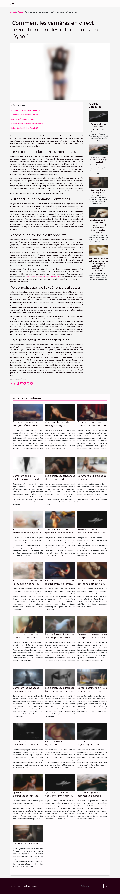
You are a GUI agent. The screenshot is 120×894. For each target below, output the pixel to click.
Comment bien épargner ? (98, 191)
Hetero (12, 886)
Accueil (13, 12)
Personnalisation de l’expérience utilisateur (27, 123)
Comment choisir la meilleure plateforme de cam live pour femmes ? (26, 479)
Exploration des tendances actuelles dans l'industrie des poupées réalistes (92, 532)
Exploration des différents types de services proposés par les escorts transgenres (60, 691)
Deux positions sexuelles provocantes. (98, 126)
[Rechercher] (91, 886)
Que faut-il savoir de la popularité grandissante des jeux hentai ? (58, 795)
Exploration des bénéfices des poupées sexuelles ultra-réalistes (59, 637)
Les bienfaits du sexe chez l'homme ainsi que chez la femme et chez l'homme (98, 226)
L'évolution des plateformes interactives (26, 110)
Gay (19, 886)
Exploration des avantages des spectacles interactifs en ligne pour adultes (92, 637)
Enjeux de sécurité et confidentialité (24, 128)
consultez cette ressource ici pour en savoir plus (43, 277)
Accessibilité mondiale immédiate (23, 119)
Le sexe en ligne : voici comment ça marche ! (98, 159)
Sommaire (19, 105)
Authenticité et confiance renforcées (24, 115)
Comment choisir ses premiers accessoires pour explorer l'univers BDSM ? (92, 425)
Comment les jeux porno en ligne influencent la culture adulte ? (26, 425)
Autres (20, 12)
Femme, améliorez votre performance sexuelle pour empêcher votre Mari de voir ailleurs (98, 264)
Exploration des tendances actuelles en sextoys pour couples (28, 532)
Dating (26, 886)
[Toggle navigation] (13, 3)
